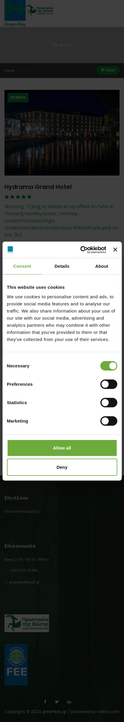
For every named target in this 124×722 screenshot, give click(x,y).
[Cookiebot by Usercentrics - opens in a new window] (80, 250)
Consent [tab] (22, 266)
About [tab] (101, 266)
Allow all (62, 447)
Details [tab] (62, 266)
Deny (62, 467)
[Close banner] (115, 250)
